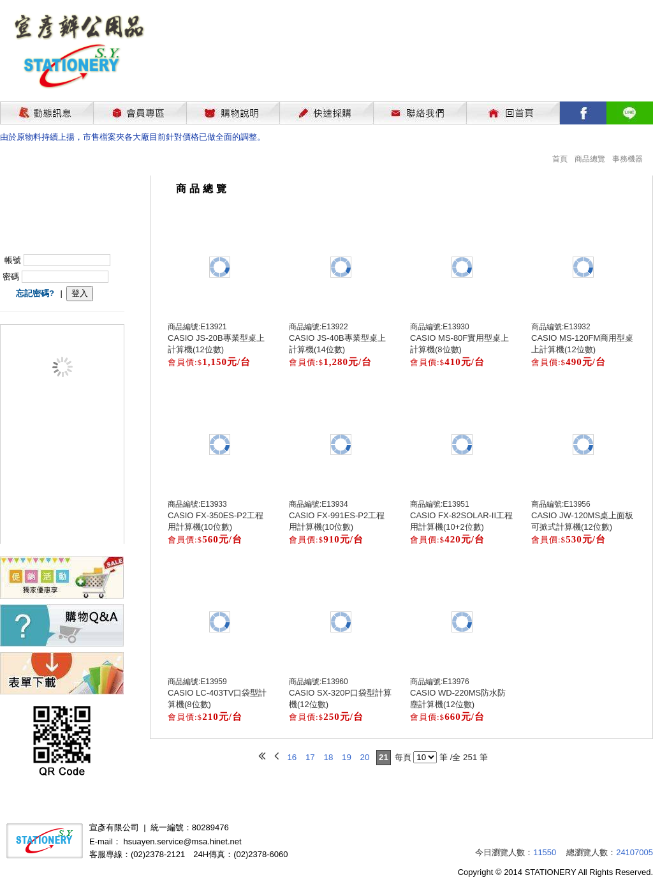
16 (292, 757)
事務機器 (627, 158)
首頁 (560, 158)
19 (346, 757)
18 (328, 757)
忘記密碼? (35, 293)
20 (365, 757)
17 (310, 757)
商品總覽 (590, 158)
